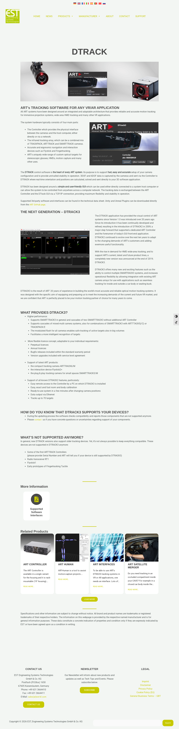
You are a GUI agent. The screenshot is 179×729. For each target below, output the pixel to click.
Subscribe (89, 690)
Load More (89, 599)
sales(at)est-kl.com (37, 696)
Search (168, 723)
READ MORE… (28, 586)
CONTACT (124, 16)
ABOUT (110, 16)
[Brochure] (36, 506)
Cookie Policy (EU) (145, 692)
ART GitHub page (38, 204)
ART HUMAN (72, 547)
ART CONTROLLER (37, 547)
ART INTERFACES (106, 547)
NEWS (49, 16)
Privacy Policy (145, 688)
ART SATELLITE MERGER (141, 547)
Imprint (145, 681)
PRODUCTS (65, 16)
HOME (36, 16)
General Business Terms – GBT (145, 695)
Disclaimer (145, 685)
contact (38, 419)
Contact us (33, 704)
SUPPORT (140, 16)
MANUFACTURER (89, 16)
